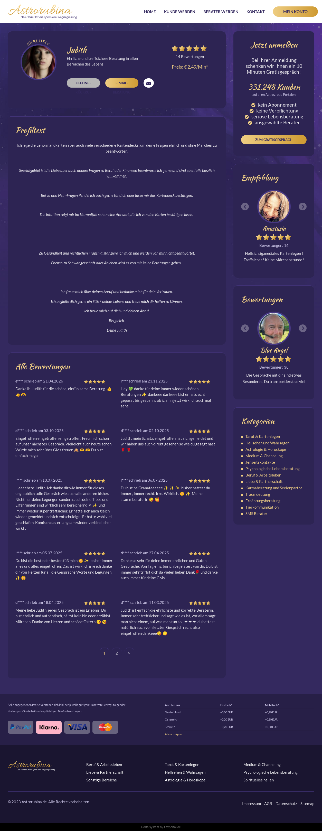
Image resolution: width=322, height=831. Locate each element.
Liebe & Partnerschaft (264, 481)
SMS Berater (256, 513)
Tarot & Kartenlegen (262, 436)
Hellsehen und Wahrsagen (267, 443)
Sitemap (307, 803)
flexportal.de (172, 827)
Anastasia (274, 228)
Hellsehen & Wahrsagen (185, 772)
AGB (268, 803)
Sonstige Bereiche (101, 780)
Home (150, 11)
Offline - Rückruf (83, 84)
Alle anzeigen (173, 734)
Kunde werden (179, 11)
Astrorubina (43, 11)
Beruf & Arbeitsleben (263, 475)
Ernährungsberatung (262, 500)
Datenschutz (286, 803)
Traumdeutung (257, 494)
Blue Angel (273, 350)
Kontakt (256, 11)
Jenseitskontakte (260, 462)
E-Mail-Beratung (121, 84)
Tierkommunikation (262, 507)
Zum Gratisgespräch (273, 140)
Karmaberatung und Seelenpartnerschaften (282, 487)
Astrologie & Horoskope (265, 449)
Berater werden (220, 11)
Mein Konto (295, 11)
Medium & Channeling (264, 455)
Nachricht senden (149, 83)
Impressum (251, 803)
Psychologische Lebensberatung (272, 468)
